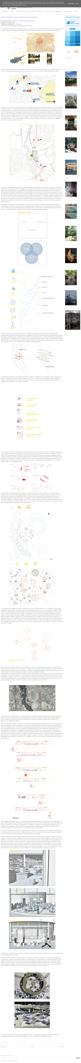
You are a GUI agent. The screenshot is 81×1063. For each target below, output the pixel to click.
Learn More (71, 3)
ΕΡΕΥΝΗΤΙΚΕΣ (48, 11)
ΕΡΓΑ (24, 11)
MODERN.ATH (39, 11)
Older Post (61, 1046)
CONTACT (75, 11)
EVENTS (12, 11)
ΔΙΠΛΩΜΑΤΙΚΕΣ (58, 11)
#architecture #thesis (6, 1042)
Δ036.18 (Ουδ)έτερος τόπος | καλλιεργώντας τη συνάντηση (19, 17)
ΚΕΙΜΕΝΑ (18, 11)
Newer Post (3, 1046)
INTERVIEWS (31, 11)
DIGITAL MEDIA (67, 11)
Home (32, 1046)
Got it (77, 3)
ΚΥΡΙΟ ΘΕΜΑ (5, 11)
